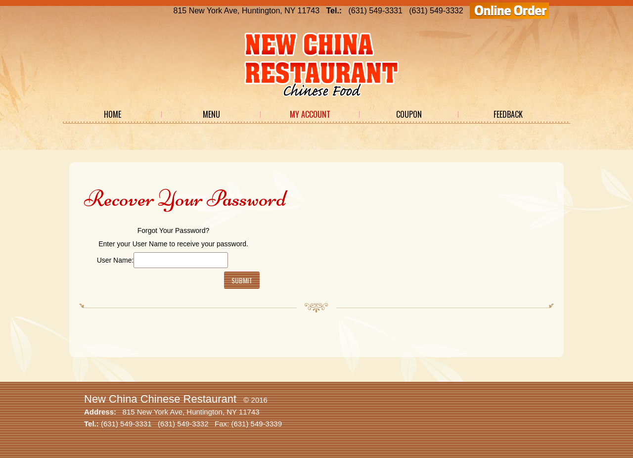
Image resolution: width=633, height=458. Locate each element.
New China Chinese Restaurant (160, 399)
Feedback (508, 114)
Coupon (409, 114)
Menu (211, 114)
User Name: (115, 260)
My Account (310, 114)
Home (112, 114)
